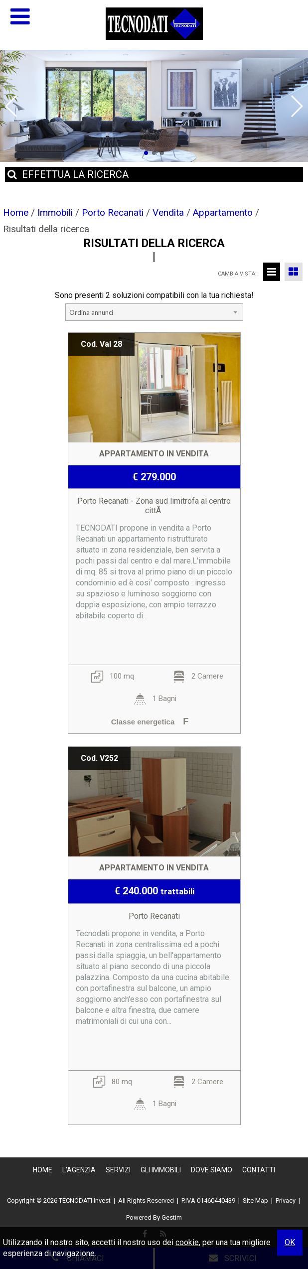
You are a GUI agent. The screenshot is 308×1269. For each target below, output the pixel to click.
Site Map (255, 1200)
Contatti (258, 1170)
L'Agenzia (79, 1170)
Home (42, 1170)
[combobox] (154, 312)
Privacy (286, 1200)
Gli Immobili (161, 1170)
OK (290, 1242)
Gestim (171, 1217)
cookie (187, 1242)
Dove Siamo (211, 1170)
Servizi (118, 1170)
